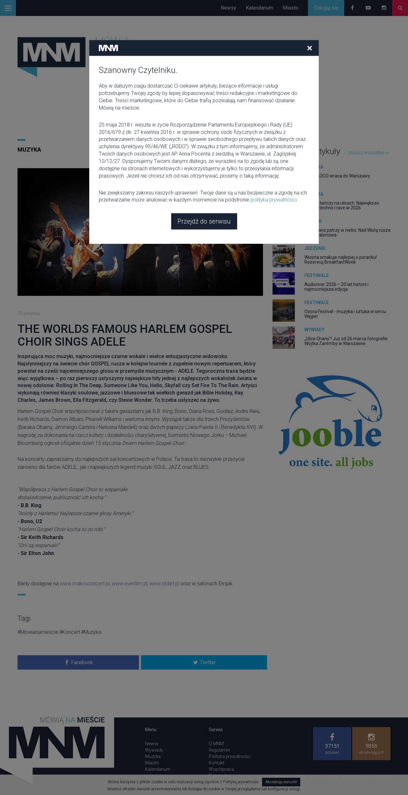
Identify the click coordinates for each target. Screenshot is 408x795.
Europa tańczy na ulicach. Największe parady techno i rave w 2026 (341, 205)
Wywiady (314, 329)
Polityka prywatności (230, 756)
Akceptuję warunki (281, 782)
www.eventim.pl (129, 584)
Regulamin (219, 750)
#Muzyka (91, 632)
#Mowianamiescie (38, 632)
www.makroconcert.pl (85, 584)
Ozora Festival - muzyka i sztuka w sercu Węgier (345, 314)
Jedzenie (314, 248)
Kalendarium (259, 8)
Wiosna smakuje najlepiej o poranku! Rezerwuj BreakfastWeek (340, 260)
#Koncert (69, 632)
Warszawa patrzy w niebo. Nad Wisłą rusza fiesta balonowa (347, 232)
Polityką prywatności (241, 782)
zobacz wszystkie (368, 152)
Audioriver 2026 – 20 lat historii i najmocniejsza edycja (336, 287)
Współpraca (221, 769)
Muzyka (29, 149)
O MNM (216, 743)
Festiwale (316, 275)
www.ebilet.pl (164, 584)
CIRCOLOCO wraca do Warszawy (337, 175)
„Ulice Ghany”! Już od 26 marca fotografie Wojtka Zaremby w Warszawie (346, 341)
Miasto (290, 8)
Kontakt (216, 762)
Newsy (228, 8)
